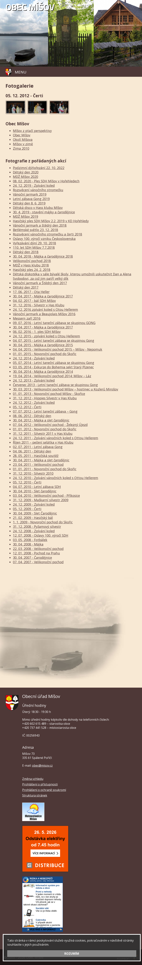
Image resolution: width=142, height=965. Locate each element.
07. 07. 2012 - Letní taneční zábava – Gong (45, 411)
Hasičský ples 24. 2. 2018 (31, 269)
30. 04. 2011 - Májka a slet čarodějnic (41, 460)
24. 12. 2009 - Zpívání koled (34, 504)
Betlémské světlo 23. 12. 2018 (35, 230)
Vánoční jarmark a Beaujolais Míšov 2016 (44, 314)
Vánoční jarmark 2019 (29, 194)
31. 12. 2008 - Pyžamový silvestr (37, 526)
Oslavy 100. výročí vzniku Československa (44, 238)
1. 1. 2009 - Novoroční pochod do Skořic (43, 522)
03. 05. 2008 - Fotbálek (30, 540)
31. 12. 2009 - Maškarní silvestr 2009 (40, 500)
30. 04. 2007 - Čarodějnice (32, 557)
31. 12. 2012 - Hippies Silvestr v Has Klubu (45, 398)
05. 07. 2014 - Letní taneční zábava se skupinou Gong (53, 362)
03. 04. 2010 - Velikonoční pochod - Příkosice (46, 495)
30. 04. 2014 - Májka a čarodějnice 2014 (43, 371)
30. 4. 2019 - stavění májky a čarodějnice (44, 212)
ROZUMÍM (71, 954)
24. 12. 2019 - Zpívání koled (34, 185)
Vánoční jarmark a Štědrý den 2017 (40, 283)
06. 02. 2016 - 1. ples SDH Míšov (37, 331)
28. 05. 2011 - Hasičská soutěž (35, 455)
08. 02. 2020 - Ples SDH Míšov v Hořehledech (46, 181)
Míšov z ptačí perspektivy (32, 130)
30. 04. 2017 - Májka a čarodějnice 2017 (43, 296)
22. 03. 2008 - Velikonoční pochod (38, 548)
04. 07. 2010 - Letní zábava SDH (37, 486)
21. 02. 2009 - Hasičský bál (33, 517)
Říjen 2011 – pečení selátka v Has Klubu (43, 442)
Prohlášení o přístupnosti (40, 784)
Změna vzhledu (32, 779)
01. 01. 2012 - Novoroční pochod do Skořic (44, 429)
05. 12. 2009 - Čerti (27, 509)
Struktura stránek (34, 795)
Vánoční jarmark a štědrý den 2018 (40, 225)
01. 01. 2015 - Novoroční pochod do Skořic (44, 354)
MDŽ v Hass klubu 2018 (31, 265)
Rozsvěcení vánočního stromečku (38, 190)
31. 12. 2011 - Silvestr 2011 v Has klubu (42, 433)
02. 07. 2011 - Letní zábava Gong (37, 447)
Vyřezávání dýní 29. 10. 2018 (34, 243)
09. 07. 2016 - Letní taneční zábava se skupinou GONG (54, 323)
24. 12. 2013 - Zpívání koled (34, 380)
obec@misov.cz (42, 765)
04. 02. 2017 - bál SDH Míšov (34, 300)
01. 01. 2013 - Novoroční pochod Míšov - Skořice (49, 393)
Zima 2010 (21, 148)
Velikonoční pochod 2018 (32, 261)
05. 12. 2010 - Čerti (27, 482)
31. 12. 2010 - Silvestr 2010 (33, 473)
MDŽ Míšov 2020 (25, 176)
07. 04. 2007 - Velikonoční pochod (38, 562)
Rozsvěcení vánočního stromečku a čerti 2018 (47, 234)
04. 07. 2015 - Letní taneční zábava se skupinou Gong (53, 340)
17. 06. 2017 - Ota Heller (31, 292)
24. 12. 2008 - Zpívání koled (34, 531)
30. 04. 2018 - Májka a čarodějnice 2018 (43, 256)
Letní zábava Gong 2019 (31, 199)
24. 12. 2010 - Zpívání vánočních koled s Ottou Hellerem (55, 478)
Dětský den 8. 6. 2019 (29, 203)
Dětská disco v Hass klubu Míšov (38, 207)
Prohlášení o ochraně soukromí (44, 790)
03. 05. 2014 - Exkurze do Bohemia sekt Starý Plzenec (53, 367)
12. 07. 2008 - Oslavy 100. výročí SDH (40, 535)
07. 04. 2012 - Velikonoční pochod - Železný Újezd (50, 424)
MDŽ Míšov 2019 (25, 216)
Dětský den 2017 (25, 287)
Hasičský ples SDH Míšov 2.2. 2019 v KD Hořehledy (51, 221)
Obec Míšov (21, 135)
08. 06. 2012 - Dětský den (32, 416)
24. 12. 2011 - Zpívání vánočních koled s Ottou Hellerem (55, 438)
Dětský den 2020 (25, 172)
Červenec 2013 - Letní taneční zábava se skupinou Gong (55, 385)
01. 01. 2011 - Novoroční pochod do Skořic (44, 469)
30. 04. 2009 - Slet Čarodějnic (35, 513)
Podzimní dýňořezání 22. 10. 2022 (38, 168)
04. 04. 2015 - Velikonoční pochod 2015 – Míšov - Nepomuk (57, 349)
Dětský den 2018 (25, 252)
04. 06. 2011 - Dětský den (32, 451)
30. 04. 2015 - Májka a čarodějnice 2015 (43, 345)
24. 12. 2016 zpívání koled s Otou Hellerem (45, 309)
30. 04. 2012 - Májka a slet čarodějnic (41, 420)
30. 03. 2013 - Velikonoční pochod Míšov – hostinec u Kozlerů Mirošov (65, 389)
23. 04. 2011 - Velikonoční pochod (38, 464)
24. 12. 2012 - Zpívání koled (34, 402)
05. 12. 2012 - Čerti (27, 407)
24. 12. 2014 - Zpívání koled (34, 358)
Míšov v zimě (23, 144)
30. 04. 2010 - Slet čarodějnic (34, 491)
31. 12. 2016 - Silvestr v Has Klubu (38, 305)
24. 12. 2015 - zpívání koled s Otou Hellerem (46, 336)
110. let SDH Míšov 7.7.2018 (34, 247)
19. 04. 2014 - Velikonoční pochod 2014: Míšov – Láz (52, 376)
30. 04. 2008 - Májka (28, 544)
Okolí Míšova (23, 139)
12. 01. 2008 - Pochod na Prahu (36, 553)
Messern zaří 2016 (26, 318)
